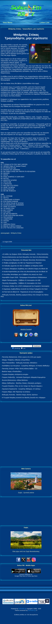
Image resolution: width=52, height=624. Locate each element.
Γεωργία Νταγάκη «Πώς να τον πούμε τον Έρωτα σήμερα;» (22, 386)
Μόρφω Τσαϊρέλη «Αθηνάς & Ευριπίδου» (16, 360)
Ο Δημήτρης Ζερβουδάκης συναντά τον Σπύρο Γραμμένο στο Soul (24, 289)
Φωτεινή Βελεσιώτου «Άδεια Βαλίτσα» (15, 380)
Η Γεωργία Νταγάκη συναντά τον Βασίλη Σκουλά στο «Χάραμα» (24, 397)
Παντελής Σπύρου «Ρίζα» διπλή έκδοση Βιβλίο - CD (19, 368)
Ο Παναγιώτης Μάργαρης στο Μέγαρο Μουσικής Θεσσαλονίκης (24, 260)
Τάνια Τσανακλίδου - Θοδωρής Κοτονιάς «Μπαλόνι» (19, 363)
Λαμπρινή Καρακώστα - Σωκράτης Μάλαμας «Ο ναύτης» (21, 389)
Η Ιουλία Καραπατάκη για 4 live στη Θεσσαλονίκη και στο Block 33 (24, 271)
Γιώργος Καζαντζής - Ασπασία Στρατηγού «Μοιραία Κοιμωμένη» (24, 377)
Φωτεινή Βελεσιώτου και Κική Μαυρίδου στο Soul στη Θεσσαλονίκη (25, 257)
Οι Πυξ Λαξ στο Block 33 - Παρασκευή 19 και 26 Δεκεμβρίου (22, 292)
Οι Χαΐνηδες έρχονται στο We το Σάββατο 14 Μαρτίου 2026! (22, 266)
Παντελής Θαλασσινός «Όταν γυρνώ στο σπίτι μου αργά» (21, 357)
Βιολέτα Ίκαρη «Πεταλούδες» (12, 371)
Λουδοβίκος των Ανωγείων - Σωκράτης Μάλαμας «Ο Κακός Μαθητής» (26, 366)
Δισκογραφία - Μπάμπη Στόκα (11, 233)
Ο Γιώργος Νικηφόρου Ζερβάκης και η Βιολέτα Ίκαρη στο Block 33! (25, 268)
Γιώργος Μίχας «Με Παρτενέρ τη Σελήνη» (16, 392)
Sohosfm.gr (22, 608)
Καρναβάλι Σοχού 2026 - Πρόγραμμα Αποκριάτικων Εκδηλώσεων (24, 277)
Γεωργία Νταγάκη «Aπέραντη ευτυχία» (15, 374)
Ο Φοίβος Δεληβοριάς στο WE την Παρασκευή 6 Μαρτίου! (22, 263)
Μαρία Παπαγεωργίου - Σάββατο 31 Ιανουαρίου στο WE (21, 280)
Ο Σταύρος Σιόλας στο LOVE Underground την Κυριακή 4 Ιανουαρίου (25, 286)
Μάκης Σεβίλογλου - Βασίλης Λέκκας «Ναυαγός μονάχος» (21, 383)
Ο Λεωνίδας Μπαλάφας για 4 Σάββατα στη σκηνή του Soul (22, 274)
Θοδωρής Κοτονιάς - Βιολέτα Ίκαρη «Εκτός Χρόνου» (20, 395)
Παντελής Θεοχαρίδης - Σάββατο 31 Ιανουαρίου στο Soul (21, 283)
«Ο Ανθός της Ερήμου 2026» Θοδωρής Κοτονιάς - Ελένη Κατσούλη (25, 254)
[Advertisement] (26, 434)
